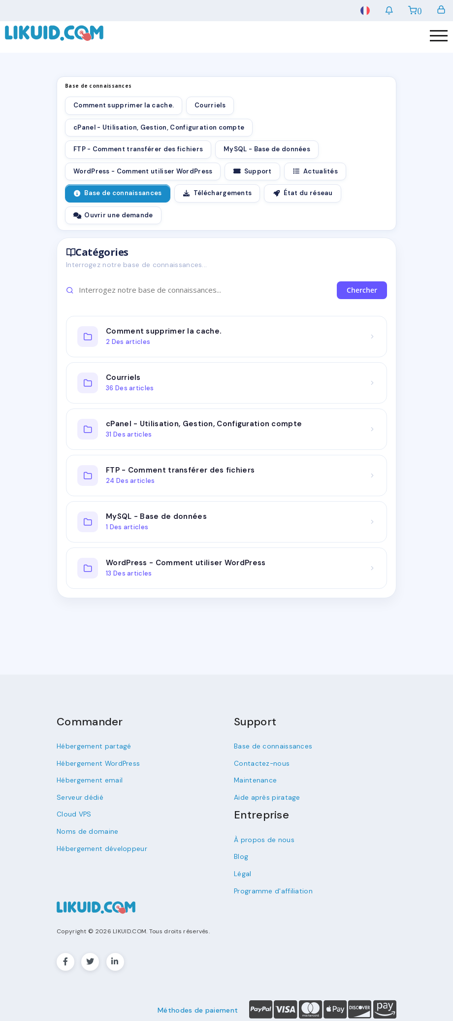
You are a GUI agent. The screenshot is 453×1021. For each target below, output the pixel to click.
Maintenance (255, 779)
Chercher (362, 290)
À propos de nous (262, 837)
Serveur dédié (79, 795)
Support (252, 171)
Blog (241, 854)
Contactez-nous (261, 762)
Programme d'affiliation (270, 887)
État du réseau (302, 193)
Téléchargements (217, 193)
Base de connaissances (117, 193)
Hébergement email (88, 779)
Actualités (315, 171)
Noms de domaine (85, 828)
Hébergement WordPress (96, 762)
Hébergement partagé (92, 746)
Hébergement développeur (100, 845)
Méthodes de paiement (198, 1006)
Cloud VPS (73, 812)
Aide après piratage (265, 795)
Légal (243, 870)
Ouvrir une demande (113, 215)
